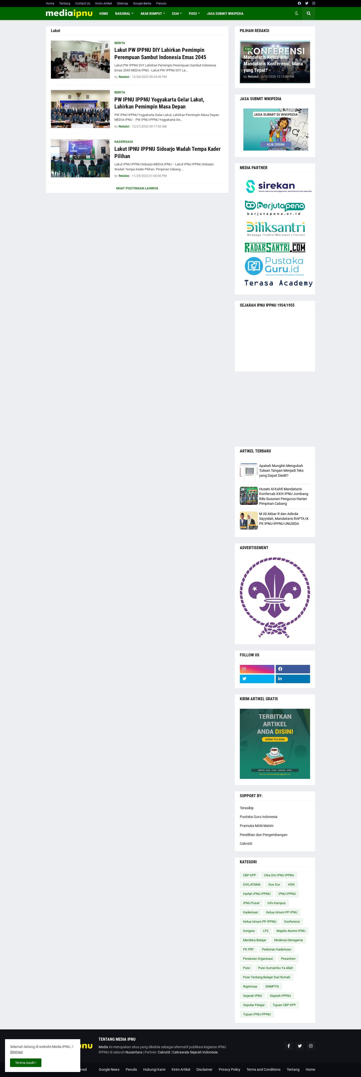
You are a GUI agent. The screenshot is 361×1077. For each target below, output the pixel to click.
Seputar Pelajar (254, 1005)
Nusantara (133, 1052)
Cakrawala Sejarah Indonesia (195, 1052)
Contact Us (82, 3)
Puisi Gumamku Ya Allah (275, 968)
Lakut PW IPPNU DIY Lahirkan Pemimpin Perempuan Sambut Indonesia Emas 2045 (160, 53)
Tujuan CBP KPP (284, 1005)
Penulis (161, 3)
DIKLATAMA (251, 884)
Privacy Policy (229, 1069)
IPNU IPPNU (287, 894)
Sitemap (122, 3)
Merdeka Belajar (254, 940)
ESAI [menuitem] (175, 14)
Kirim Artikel (103, 3)
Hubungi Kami (154, 1069)
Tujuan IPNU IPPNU (257, 1014)
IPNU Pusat (251, 903)
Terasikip (247, 808)
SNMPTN (272, 986)
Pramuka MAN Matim (256, 826)
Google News (109, 1069)
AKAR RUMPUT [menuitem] (151, 14)
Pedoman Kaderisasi (276, 949)
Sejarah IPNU (252, 996)
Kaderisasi (250, 912)
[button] (296, 13)
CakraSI (246, 844)
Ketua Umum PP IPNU (281, 912)
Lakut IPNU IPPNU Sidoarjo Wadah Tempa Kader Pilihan (167, 152)
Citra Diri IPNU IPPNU (279, 875)
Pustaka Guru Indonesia (258, 817)
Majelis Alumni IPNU (290, 931)
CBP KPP (249, 875)
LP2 (265, 931)
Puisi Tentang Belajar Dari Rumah (266, 977)
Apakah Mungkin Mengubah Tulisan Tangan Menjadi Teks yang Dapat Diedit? (281, 470)
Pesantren (288, 959)
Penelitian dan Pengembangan (263, 835)
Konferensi (292, 921)
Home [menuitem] (103, 14)
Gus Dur (274, 884)
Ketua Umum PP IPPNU (259, 921)
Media (103, 1047)
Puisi (246, 968)
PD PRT (248, 949)
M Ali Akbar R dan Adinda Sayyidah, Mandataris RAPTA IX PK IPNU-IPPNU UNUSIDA (284, 519)
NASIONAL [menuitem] (122, 14)
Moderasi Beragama (288, 940)
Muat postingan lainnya (137, 188)
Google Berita (142, 3)
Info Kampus (276, 903)
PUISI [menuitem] (193, 14)
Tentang (64, 3)
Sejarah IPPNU (280, 996)
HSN (291, 884)
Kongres (249, 931)
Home (50, 3)
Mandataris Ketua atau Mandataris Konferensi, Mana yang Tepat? (273, 63)
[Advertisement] (275, 409)
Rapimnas (250, 986)
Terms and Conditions (263, 1069)
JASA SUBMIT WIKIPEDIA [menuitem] (225, 14)
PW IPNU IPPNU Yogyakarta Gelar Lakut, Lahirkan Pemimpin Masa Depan (159, 103)
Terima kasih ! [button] (25, 1063)
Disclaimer (204, 1069)
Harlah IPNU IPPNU (256, 894)
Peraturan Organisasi (258, 959)
